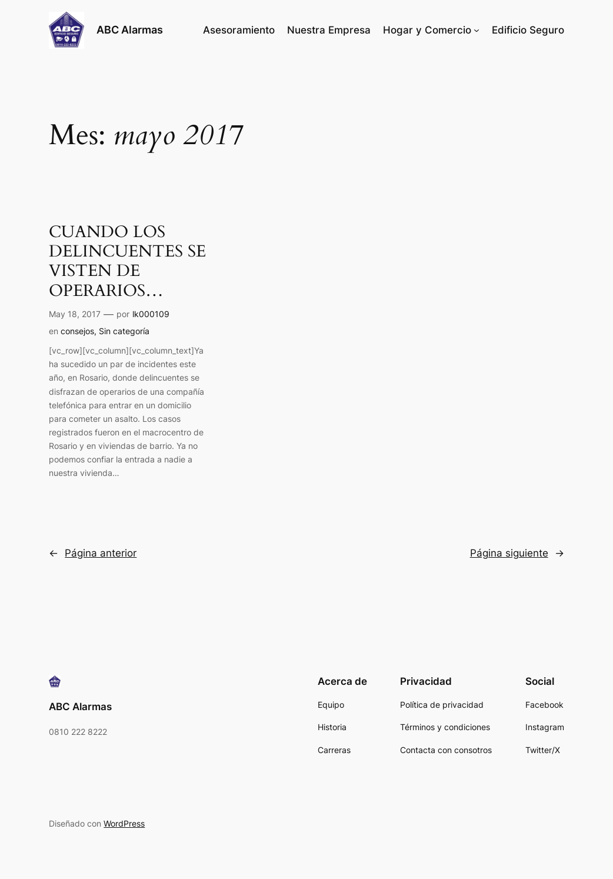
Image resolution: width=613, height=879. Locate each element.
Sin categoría (124, 331)
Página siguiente (517, 553)
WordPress (124, 823)
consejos (77, 331)
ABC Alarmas (129, 30)
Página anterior (92, 553)
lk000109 (150, 314)
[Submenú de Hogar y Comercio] (476, 30)
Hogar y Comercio (427, 30)
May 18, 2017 (75, 314)
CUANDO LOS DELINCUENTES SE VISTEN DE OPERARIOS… (127, 261)
